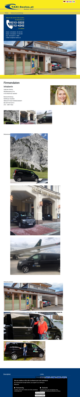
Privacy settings (40, 377)
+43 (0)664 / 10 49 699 (16, 34)
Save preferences (40, 392)
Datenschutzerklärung (17, 13)
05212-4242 (16, 25)
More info (16, 384)
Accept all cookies (40, 395)
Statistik (45, 388)
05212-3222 (16, 22)
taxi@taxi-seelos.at (15, 37)
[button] (11, 118)
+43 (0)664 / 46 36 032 (16, 32)
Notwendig (20, 388)
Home (6, 13)
